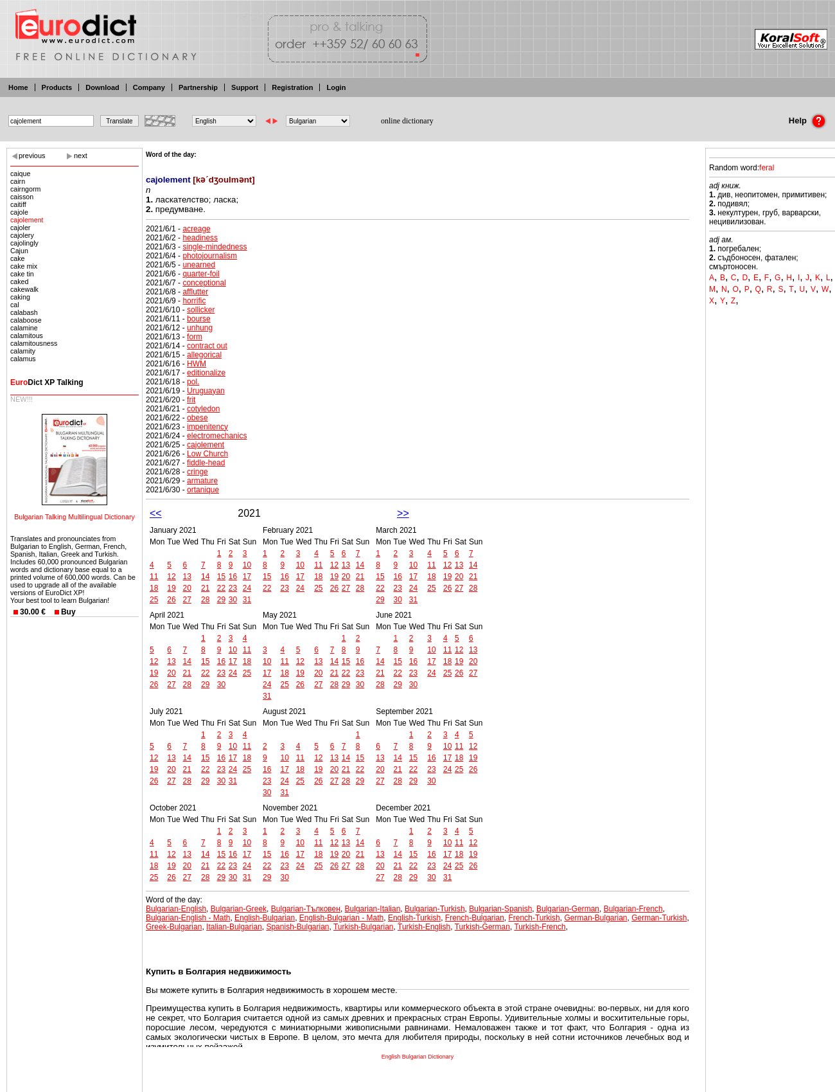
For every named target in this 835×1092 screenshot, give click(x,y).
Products (57, 87)
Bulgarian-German (567, 908)
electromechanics (217, 435)
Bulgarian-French (633, 908)
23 (233, 588)
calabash (24, 312)
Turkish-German (482, 926)
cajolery (22, 235)
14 (205, 576)
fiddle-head (206, 462)
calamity (22, 351)
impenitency (207, 426)
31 (247, 599)
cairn (17, 181)
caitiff (18, 204)
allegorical (204, 354)
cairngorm (25, 189)
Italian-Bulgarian (234, 926)
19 (171, 588)
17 (247, 576)
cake (17, 258)
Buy (68, 611)
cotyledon (203, 408)
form (194, 336)
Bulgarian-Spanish (500, 908)
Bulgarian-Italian (373, 908)
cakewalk (24, 289)
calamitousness (33, 343)
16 (233, 576)
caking (20, 297)
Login (336, 87)
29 (221, 599)
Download (102, 87)
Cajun (19, 251)
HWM (196, 363)
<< (156, 513)
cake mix (23, 266)
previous (32, 155)
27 (187, 599)
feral (766, 167)
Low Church (207, 453)
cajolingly (24, 243)
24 (247, 588)
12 (171, 576)
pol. (193, 381)
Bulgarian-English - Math (188, 917)
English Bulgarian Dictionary (418, 1056)
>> (403, 513)
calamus (23, 359)
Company (149, 87)
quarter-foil (200, 273)
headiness (200, 237)
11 (154, 576)
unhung (200, 327)
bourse (199, 318)
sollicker (201, 309)
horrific (194, 300)
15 (221, 576)
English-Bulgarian (264, 917)
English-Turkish (414, 917)
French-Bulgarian (474, 917)
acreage (196, 228)
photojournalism (209, 255)
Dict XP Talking (47, 382)
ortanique (203, 489)
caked (19, 281)
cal (14, 305)
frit (191, 399)
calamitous (26, 335)
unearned (198, 264)
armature (202, 480)
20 (187, 588)
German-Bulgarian (595, 917)
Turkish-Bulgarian (363, 926)
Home (18, 87)
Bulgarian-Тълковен (305, 908)
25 (154, 599)
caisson (21, 197)
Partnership (198, 87)
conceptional (203, 282)
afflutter (195, 291)
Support (244, 87)
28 (205, 599)
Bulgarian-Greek (239, 908)
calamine (24, 328)
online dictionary (407, 120)
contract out (207, 345)
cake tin (22, 274)
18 (154, 588)
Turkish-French (539, 926)
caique (20, 173)
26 (171, 599)
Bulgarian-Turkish (435, 908)
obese (197, 417)
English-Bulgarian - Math (341, 917)
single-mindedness (214, 246)
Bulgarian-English (176, 908)
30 (233, 599)
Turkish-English (424, 926)
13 (187, 576)
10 (247, 564)
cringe (197, 471)
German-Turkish (659, 917)
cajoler (20, 227)
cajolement (27, 220)
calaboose (26, 320)
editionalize (206, 372)
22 (221, 588)
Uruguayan (206, 390)
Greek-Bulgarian (174, 926)
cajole (19, 212)
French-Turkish (534, 917)
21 (205, 588)
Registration (292, 87)
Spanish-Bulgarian (297, 926)
